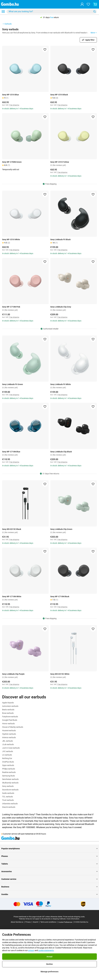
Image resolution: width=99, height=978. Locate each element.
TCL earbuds (7, 797)
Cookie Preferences (65, 922)
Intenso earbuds (9, 737)
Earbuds (7, 24)
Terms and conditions (48, 922)
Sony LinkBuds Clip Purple (13, 674)
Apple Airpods (8, 703)
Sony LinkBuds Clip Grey (60, 307)
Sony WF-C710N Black (59, 596)
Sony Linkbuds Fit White (60, 384)
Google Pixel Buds (9, 720)
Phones (49, 856)
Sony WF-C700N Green (12, 162)
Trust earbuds (8, 800)
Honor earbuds (8, 723)
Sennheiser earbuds (10, 779)
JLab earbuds (8, 744)
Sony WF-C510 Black (59, 95)
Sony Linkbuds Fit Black (60, 239)
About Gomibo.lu (17, 922)
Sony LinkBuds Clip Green (61, 529)
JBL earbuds (7, 741)
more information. (73, 919)
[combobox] (51, 11)
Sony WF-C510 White (11, 239)
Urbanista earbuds (10, 804)
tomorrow (29, 834)
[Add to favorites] (45, 49)
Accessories (49, 871)
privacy (31, 950)
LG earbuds (7, 755)
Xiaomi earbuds (8, 807)
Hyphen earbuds (9, 734)
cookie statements (46, 950)
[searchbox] (50, 11)
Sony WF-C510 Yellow (59, 162)
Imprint (35, 922)
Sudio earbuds (8, 793)
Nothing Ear (7, 758)
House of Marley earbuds (12, 727)
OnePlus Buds (8, 762)
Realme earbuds (9, 772)
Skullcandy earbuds (10, 783)
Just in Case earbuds (11, 748)
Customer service (49, 879)
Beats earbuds (8, 710)
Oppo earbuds (8, 765)
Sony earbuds (8, 786)
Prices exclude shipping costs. (74, 917)
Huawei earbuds (9, 730)
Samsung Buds (8, 776)
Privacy (28, 922)
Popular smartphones (49, 848)
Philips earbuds (8, 769)
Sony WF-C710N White (11, 596)
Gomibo (49, 894)
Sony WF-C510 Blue (10, 95)
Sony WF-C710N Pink (11, 307)
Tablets (49, 864)
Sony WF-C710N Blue (11, 452)
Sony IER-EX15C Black (11, 529)
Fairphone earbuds (10, 716)
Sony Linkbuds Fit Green (12, 384)
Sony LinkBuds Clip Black (61, 452)
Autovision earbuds (10, 706)
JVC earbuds (7, 751)
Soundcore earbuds (10, 790)
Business (49, 887)
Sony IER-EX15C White (59, 674)
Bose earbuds (8, 713)
